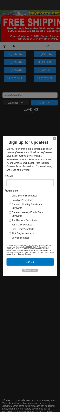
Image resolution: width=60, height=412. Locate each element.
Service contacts (20, 238)
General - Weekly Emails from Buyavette (27, 214)
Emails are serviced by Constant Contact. (30, 253)
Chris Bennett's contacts (24, 195)
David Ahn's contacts (22, 200)
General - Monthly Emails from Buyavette (27, 206)
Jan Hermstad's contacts (24, 220)
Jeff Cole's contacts (22, 224)
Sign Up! (30, 262)
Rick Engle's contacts (23, 233)
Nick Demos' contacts (23, 229)
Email (9, 176)
